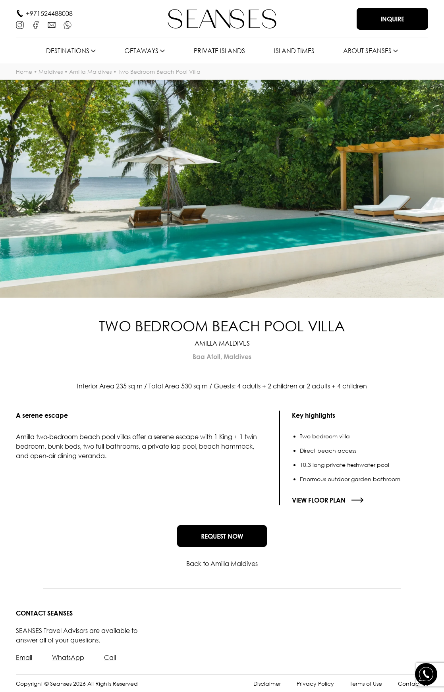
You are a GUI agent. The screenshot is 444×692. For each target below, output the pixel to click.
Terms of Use (366, 683)
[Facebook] (36, 25)
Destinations (67, 51)
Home (24, 71)
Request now (222, 536)
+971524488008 (49, 13)
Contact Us (413, 683)
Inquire (392, 19)
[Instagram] (20, 25)
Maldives (51, 71)
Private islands (219, 51)
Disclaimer (267, 683)
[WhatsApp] (67, 25)
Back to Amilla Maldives (222, 564)
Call (110, 657)
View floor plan (319, 500)
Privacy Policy (315, 683)
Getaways (141, 51)
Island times (294, 51)
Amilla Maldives (90, 71)
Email (24, 657)
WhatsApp (68, 657)
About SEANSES (367, 51)
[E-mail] (52, 25)
